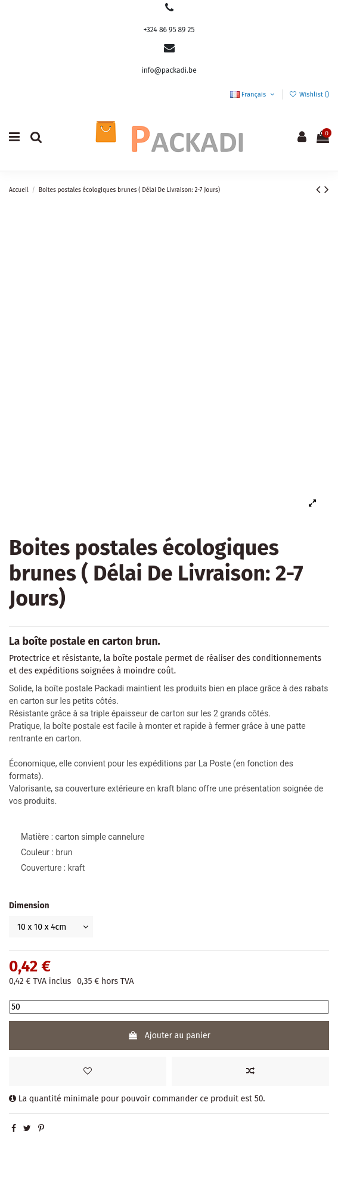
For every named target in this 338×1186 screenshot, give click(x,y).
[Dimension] (51, 927)
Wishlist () (309, 94)
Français (253, 94)
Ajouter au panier (169, 1035)
